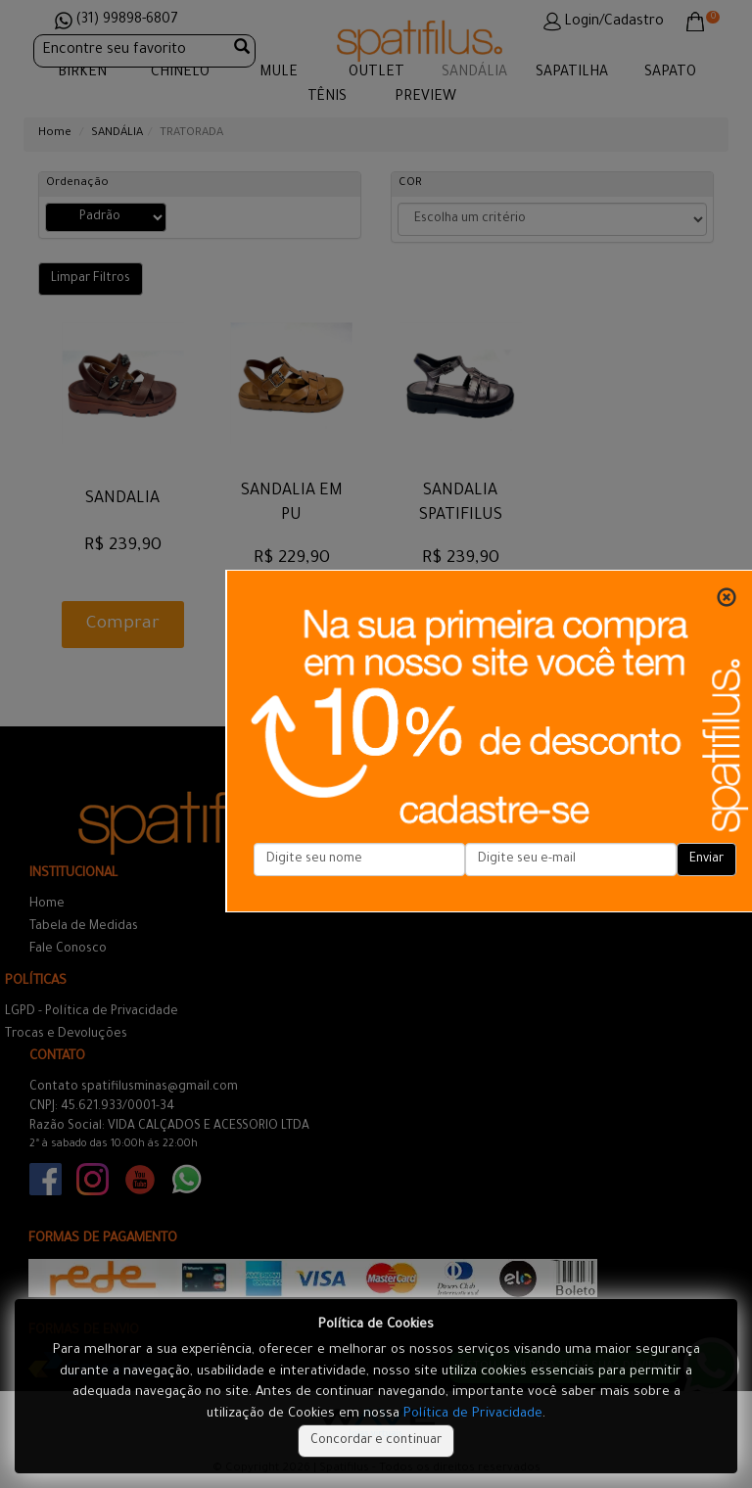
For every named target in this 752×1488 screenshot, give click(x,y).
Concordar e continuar (376, 1441)
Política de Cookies (376, 1325)
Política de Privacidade (472, 1414)
